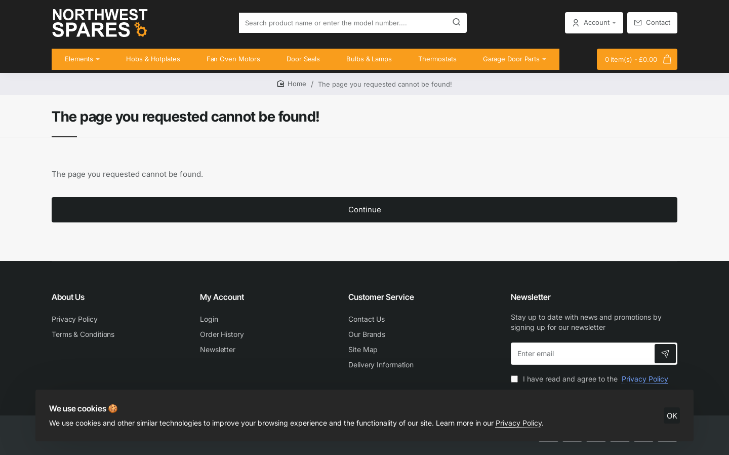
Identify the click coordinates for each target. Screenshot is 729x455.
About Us (68, 297)
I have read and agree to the (590, 378)
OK (669, 410)
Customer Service (381, 297)
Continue (364, 217)
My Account (222, 297)
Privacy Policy (521, 417)
